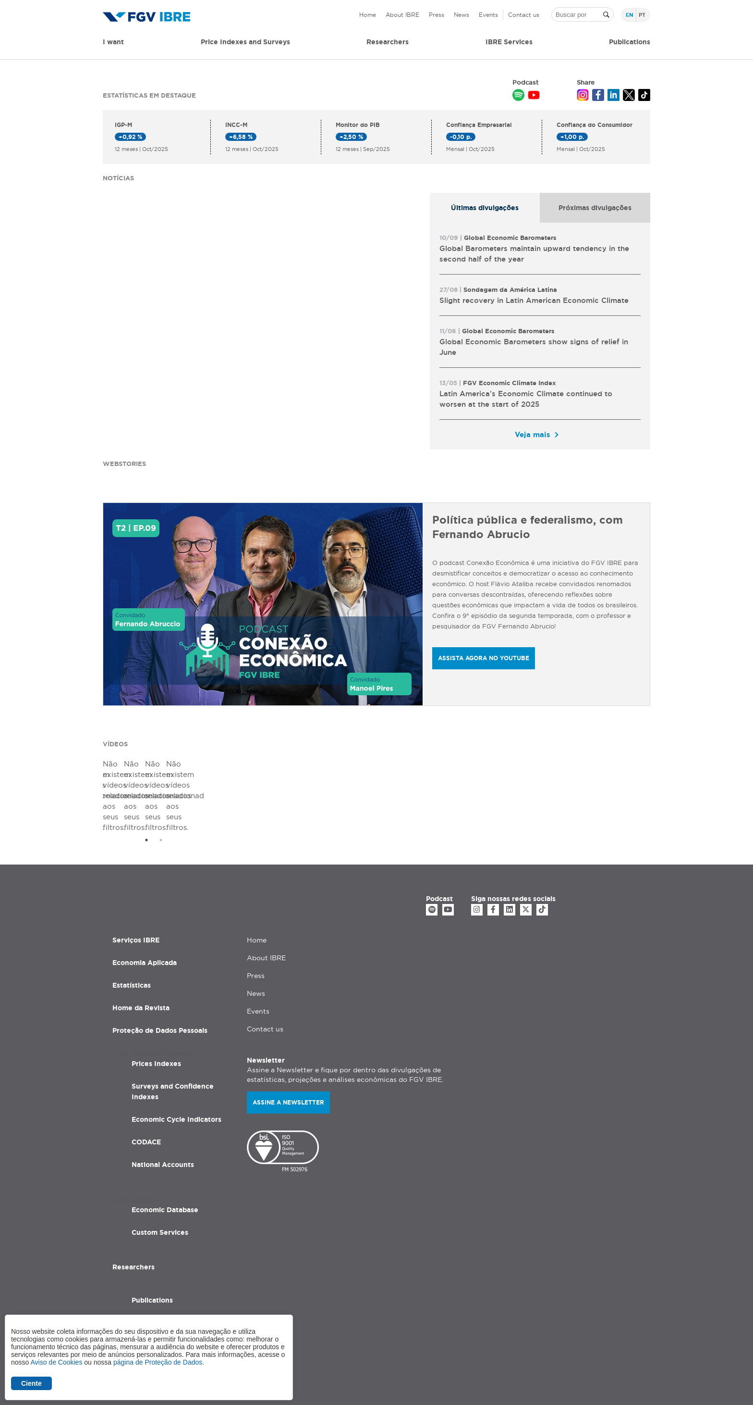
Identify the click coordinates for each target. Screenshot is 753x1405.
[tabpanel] (540, 336)
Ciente (31, 1383)
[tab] (485, 208)
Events (488, 15)
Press (436, 15)
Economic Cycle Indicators (176, 1062)
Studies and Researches (172, 1266)
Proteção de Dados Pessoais (159, 974)
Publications (152, 1243)
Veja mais (532, 434)
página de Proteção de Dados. (158, 1362)
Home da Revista (141, 951)
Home (367, 15)
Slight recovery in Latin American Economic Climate (534, 300)
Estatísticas (131, 928)
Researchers (387, 42)
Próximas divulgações (595, 208)
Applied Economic (162, 1288)
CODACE (146, 1085)
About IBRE (402, 15)
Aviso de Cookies (56, 1362)
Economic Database (165, 1153)
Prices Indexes (156, 1007)
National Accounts (163, 1108)
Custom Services (160, 1175)
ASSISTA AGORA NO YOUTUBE (483, 658)
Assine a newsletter (288, 1045)
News (461, 15)
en (629, 15)
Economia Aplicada (144, 906)
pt (642, 15)
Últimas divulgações (485, 208)
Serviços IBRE (135, 883)
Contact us (523, 15)
